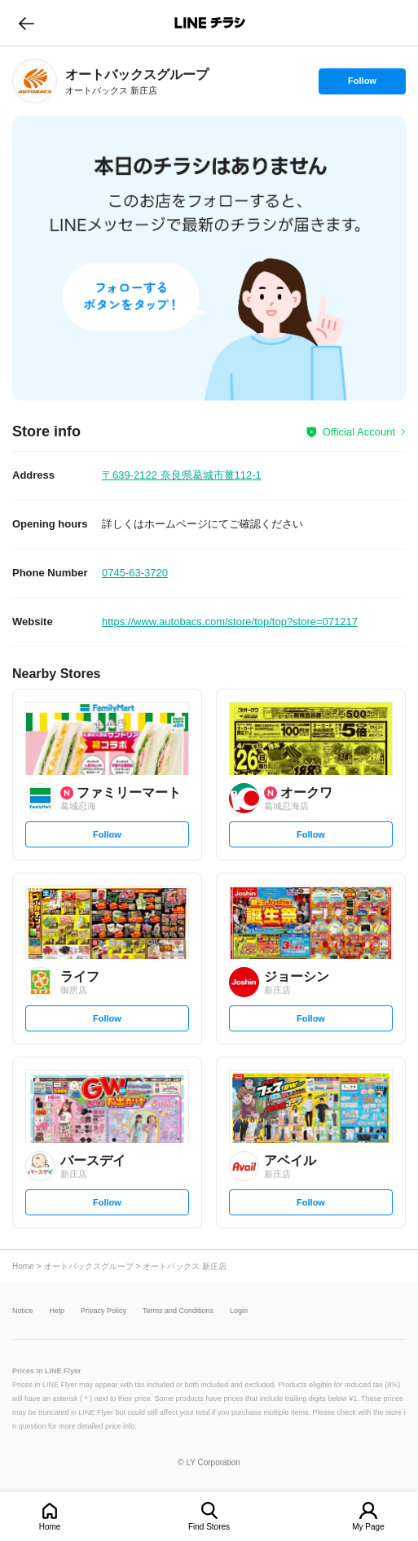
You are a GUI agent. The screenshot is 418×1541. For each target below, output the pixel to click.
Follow (361, 84)
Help (57, 1311)
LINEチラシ (210, 23)
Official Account (359, 432)
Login (239, 1311)
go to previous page (26, 23)
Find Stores (209, 1526)
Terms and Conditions (178, 1311)
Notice (22, 1311)
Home (50, 1526)
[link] (34, 81)
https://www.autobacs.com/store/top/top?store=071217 (230, 621)
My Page (368, 1526)
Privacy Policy (103, 1311)
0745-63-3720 (135, 573)
